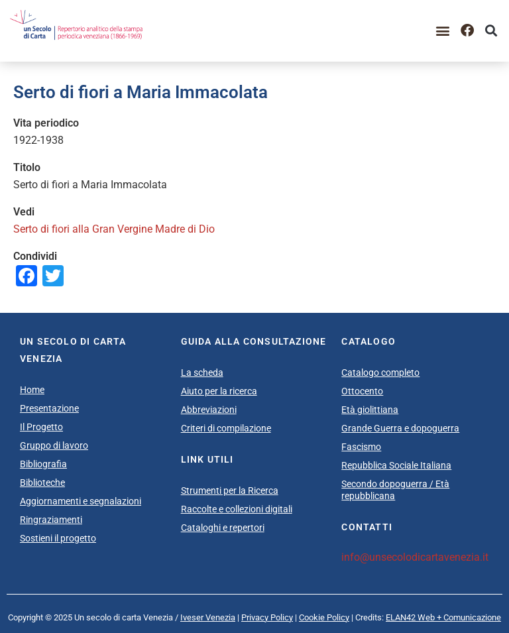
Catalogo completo (380, 372)
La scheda (202, 372)
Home (32, 389)
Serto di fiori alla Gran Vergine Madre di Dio (114, 229)
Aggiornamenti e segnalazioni (80, 501)
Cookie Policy (324, 617)
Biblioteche (42, 482)
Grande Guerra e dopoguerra (400, 428)
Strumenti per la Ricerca (229, 490)
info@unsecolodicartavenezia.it (414, 557)
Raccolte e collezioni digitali (236, 509)
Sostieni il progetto (58, 538)
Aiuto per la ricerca (219, 391)
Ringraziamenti (51, 519)
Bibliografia (43, 464)
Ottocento (362, 391)
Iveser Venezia (207, 617)
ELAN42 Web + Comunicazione (443, 617)
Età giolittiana (369, 409)
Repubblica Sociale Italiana (396, 465)
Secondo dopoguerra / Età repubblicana (395, 490)
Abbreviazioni (209, 409)
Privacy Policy (267, 617)
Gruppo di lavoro (54, 445)
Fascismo (361, 446)
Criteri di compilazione (226, 428)
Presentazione (49, 408)
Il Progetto (41, 427)
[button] (443, 31)
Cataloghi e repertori (222, 527)
